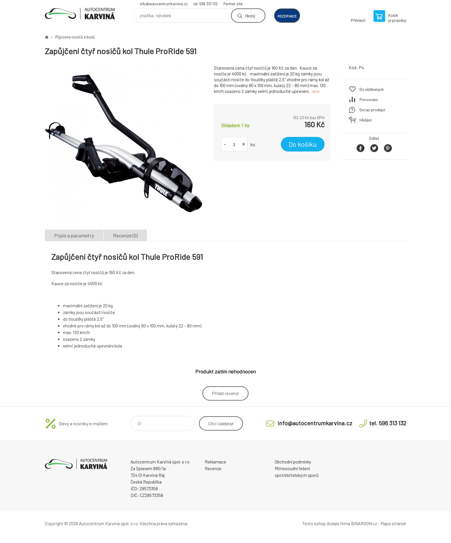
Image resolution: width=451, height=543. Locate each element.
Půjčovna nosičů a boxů (75, 37)
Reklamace (215, 461)
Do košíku (303, 144)
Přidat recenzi (225, 393)
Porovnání (369, 99)
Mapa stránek (393, 523)
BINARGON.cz (364, 523)
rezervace (287, 16)
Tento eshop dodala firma (326, 523)
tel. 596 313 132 (205, 3)
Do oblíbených (372, 89)
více (316, 91)
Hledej (250, 15)
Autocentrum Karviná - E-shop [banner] (80, 13)
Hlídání (365, 119)
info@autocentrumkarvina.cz (164, 3)
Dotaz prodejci (372, 109)
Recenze (213, 468)
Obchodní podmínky (293, 461)
